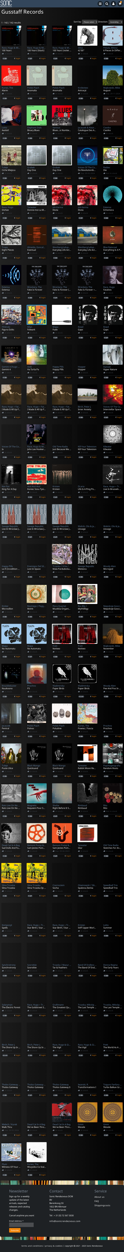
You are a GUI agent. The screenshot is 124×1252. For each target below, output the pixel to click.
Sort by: (77, 21)
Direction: (103, 21)
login (18, 58)
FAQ (96, 1201)
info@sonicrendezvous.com (64, 1221)
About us (99, 1196)
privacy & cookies (54, 1246)
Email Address (16, 1221)
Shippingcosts (102, 1205)
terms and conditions (32, 1246)
